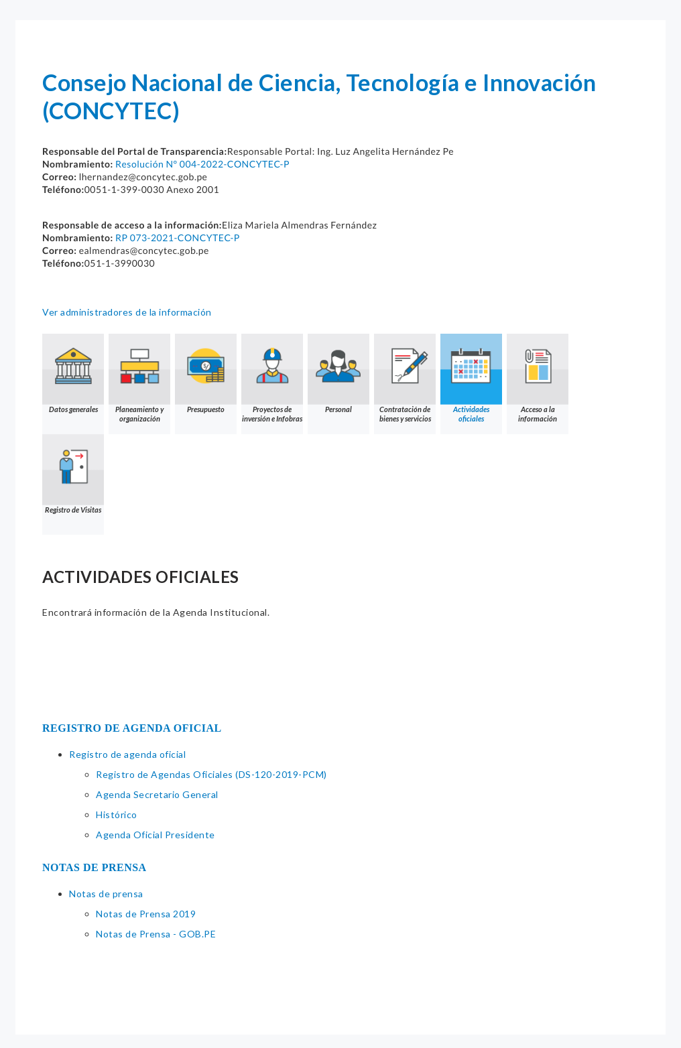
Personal (338, 373)
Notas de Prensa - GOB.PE (156, 933)
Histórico (116, 814)
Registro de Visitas (73, 474)
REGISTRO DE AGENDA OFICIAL (132, 728)
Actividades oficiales (471, 378)
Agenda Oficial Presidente (155, 834)
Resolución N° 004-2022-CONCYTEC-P (202, 164)
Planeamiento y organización (139, 378)
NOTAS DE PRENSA (94, 867)
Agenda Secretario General (157, 794)
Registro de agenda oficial (127, 754)
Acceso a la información (537, 378)
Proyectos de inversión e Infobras (272, 378)
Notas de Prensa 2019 (146, 913)
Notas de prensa (106, 893)
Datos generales (73, 373)
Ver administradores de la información (127, 312)
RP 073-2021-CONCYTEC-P (177, 237)
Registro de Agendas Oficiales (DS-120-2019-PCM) (211, 774)
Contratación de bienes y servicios (405, 378)
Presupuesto (206, 373)
